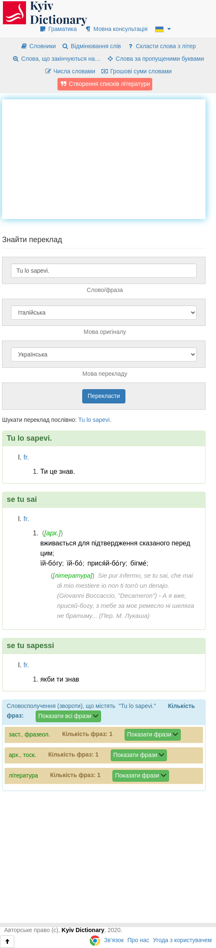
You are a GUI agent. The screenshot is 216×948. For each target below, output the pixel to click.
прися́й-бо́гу (107, 563)
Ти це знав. (57, 471)
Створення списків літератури (105, 83)
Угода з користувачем (182, 940)
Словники (38, 46)
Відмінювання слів (91, 46)
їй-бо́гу (51, 563)
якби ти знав (59, 679)
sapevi (101, 419)
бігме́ (138, 563)
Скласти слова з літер (161, 46)
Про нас (138, 940)
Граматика (58, 29)
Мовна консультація (116, 29)
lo (88, 419)
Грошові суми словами (136, 71)
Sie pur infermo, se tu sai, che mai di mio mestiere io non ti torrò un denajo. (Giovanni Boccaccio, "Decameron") (125, 585)
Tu (81, 419)
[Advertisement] (109, 158)
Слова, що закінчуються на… (56, 58)
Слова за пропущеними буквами (155, 58)
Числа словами (70, 71)
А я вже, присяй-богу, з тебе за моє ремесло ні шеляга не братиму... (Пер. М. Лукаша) (125, 605)
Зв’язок (114, 940)
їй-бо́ (75, 563)
